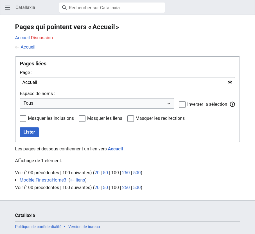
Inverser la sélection (207, 104)
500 (137, 172)
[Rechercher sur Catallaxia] (112, 8)
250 (126, 172)
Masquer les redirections (160, 118)
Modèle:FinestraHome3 (43, 180)
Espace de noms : (37, 93)
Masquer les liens (104, 118)
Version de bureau (84, 226)
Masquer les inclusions (51, 118)
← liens (77, 180)
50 (105, 172)
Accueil (22, 37)
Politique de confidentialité (38, 226)
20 (97, 172)
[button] (232, 104)
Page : (26, 72)
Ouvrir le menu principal (9, 10)
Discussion (42, 37)
